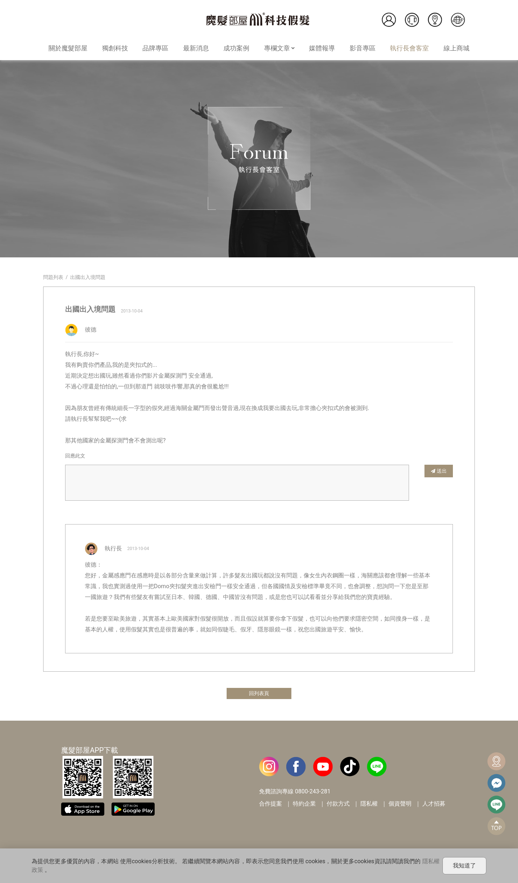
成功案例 (236, 48)
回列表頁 (259, 693)
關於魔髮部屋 (68, 48)
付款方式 (338, 804)
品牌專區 (155, 48)
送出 (438, 470)
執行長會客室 (409, 48)
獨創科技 (115, 48)
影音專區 (363, 48)
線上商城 (456, 48)
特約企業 (304, 804)
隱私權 (369, 804)
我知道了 (464, 865)
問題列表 (53, 277)
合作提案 (270, 804)
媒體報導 (322, 48)
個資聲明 (400, 804)
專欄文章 (279, 48)
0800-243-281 (313, 792)
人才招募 (433, 804)
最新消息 (196, 48)
